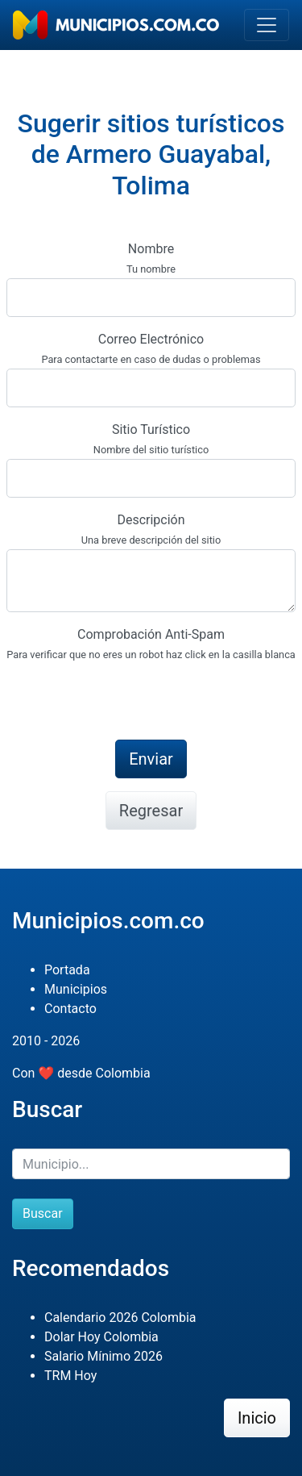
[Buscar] (151, 1164)
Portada (67, 970)
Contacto (70, 1008)
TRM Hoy (70, 1375)
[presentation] (128, 695)
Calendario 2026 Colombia (120, 1317)
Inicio (257, 1418)
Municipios (75, 989)
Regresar (151, 810)
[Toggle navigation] (266, 25)
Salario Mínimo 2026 (103, 1356)
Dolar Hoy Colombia (101, 1337)
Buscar (43, 1213)
